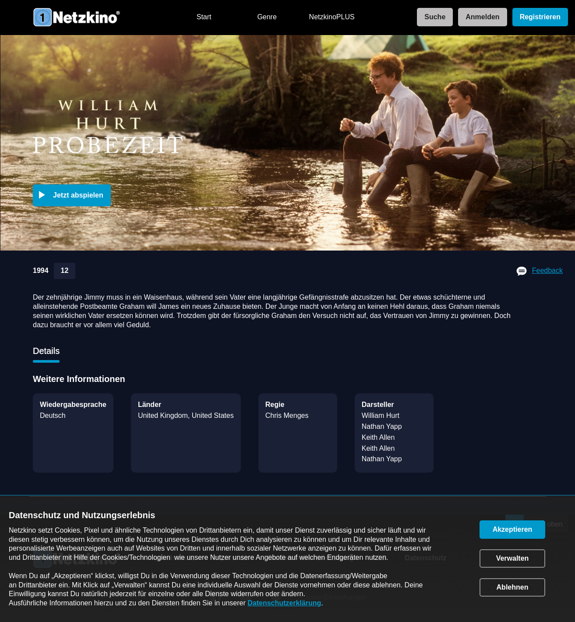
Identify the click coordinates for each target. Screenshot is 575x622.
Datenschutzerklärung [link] (284, 603)
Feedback (547, 270)
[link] (432, 17)
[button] (73, 195)
